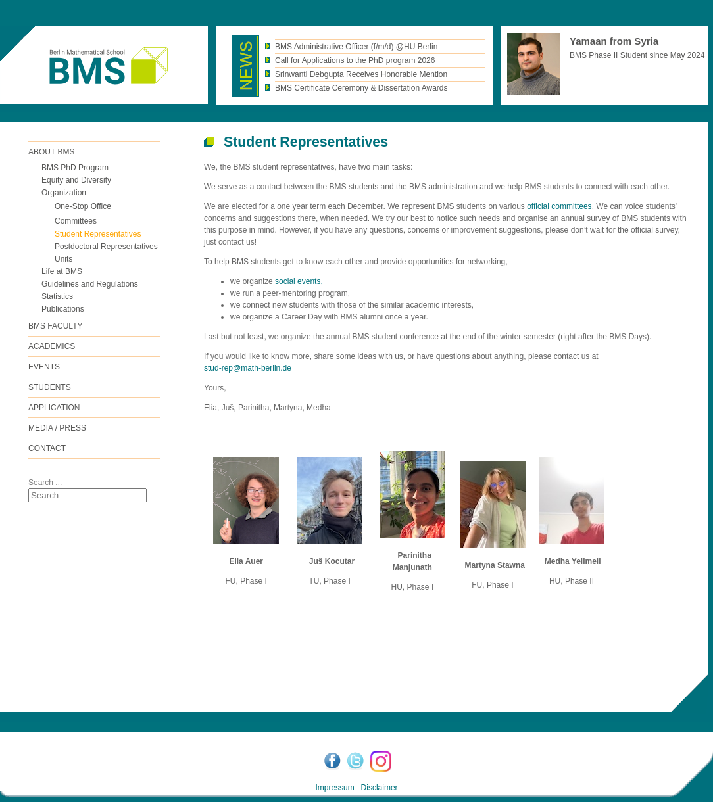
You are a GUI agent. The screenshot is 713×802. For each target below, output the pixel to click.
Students (49, 387)
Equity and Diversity (76, 180)
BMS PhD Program (75, 167)
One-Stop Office (83, 206)
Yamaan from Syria (614, 41)
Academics (51, 346)
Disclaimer (379, 787)
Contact (47, 448)
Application (54, 407)
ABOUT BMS (51, 151)
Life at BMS (61, 271)
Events (44, 366)
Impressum (334, 787)
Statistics (57, 296)
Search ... (45, 482)
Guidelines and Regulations (89, 284)
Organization (63, 192)
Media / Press (57, 428)
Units (63, 259)
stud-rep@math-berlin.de (247, 368)
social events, (298, 281)
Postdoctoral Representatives (106, 246)
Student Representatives (98, 234)
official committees (559, 206)
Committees (76, 220)
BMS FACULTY (55, 326)
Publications (62, 309)
